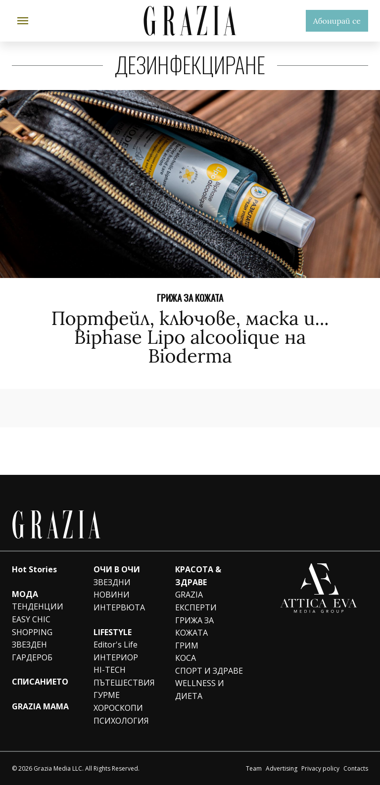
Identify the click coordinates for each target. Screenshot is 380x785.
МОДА (25, 594)
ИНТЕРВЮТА (119, 607)
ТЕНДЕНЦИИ (37, 606)
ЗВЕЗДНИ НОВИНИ (112, 588)
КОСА (185, 657)
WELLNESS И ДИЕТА (199, 689)
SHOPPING (32, 632)
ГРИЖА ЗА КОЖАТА (190, 297)
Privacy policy (320, 768)
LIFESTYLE (113, 632)
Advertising (281, 768)
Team (254, 768)
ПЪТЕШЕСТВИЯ (124, 682)
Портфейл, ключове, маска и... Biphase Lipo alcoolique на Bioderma (190, 337)
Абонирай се (337, 21)
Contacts (355, 768)
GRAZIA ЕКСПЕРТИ (196, 601)
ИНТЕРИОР (116, 657)
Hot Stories (34, 569)
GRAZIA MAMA (40, 706)
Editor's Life (116, 644)
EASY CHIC (31, 619)
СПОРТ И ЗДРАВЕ (209, 670)
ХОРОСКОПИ (118, 707)
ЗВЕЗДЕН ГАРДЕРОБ (32, 651)
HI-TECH (110, 669)
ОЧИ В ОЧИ (117, 569)
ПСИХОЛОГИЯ (121, 720)
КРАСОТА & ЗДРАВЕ (198, 576)
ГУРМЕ (107, 695)
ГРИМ (186, 645)
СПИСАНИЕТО (40, 681)
